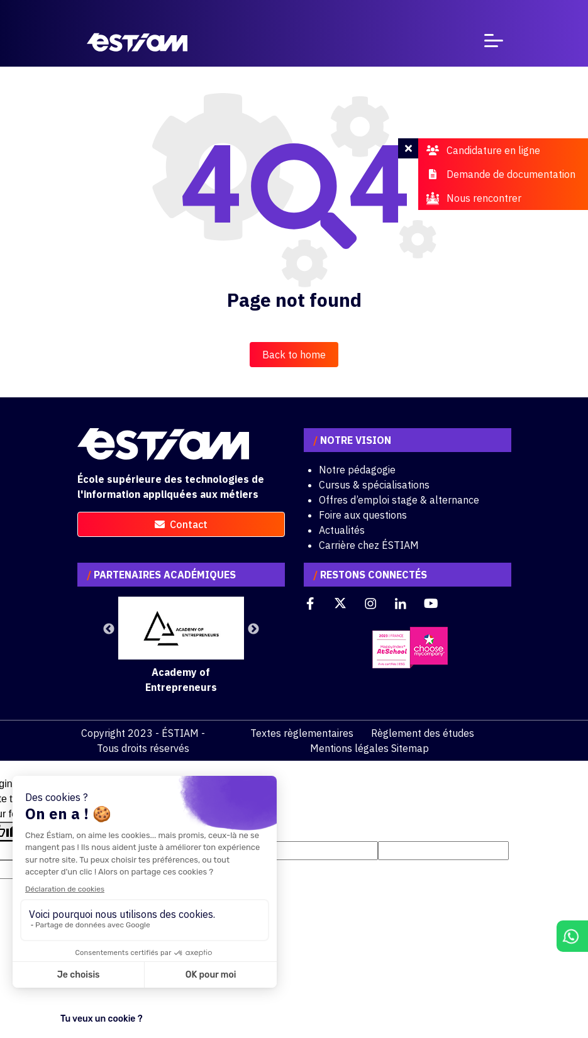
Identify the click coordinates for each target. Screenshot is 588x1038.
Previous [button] (109, 629)
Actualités (342, 530)
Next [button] (253, 629)
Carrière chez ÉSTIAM (369, 545)
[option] (181, 646)
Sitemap (410, 748)
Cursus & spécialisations (374, 484)
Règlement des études (422, 733)
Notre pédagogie (357, 469)
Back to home (294, 354)
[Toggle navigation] (493, 43)
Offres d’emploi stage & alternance (399, 500)
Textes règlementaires (301, 733)
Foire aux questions (363, 515)
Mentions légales (349, 748)
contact (181, 524)
